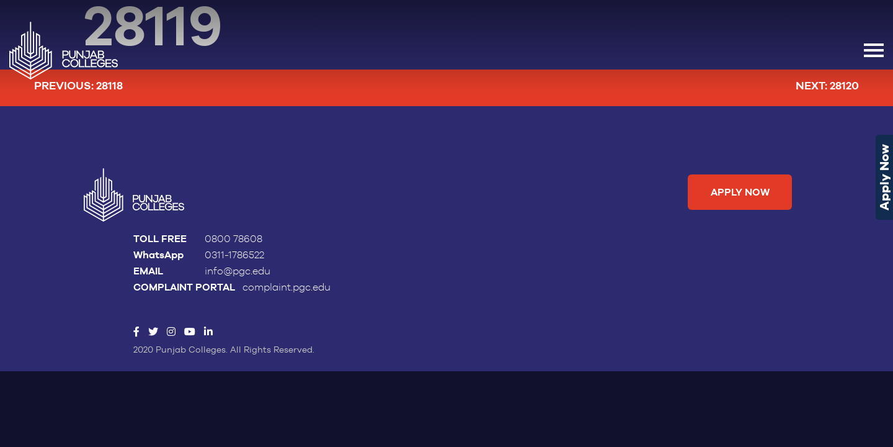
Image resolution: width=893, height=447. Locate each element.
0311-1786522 (234, 255)
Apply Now (884, 177)
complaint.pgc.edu (286, 287)
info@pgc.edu (237, 271)
